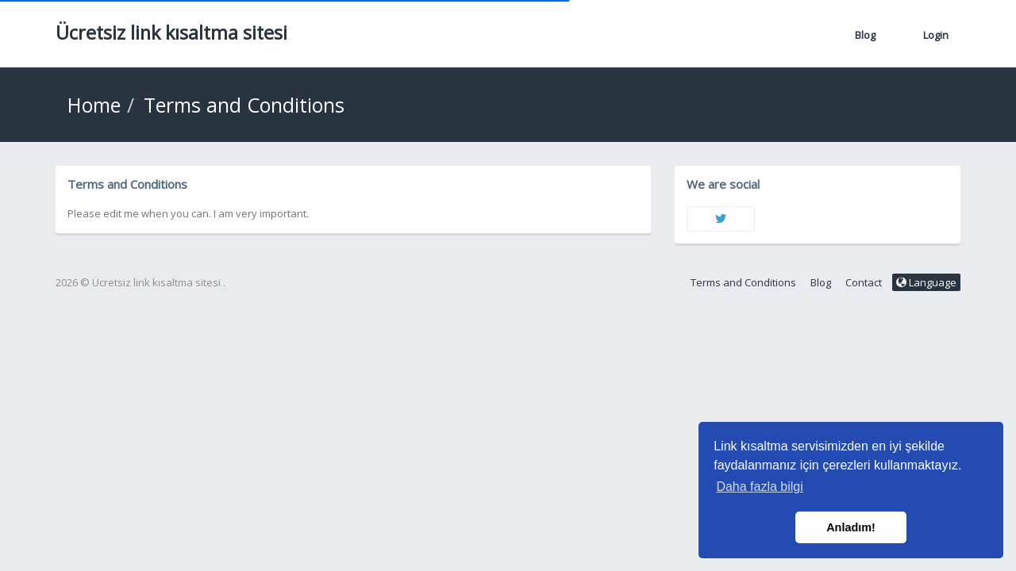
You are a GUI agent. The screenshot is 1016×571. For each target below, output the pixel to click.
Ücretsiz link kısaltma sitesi (171, 32)
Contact (863, 282)
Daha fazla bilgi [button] (759, 486)
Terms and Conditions (743, 282)
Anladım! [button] (851, 527)
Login (936, 35)
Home (94, 104)
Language (926, 282)
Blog (865, 35)
